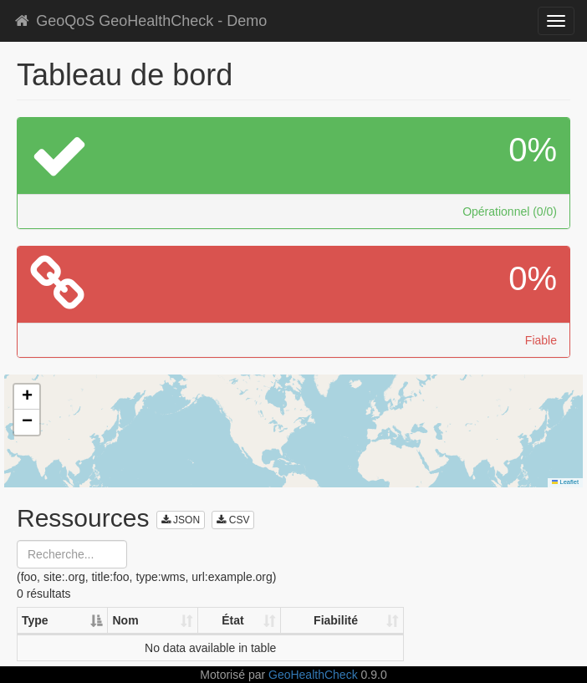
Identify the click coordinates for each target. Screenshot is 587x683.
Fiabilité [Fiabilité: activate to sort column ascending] (336, 620)
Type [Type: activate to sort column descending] (35, 620)
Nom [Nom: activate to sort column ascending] (125, 620)
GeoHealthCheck (313, 674)
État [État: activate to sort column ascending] (232, 620)
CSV (233, 520)
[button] (26, 397)
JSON (180, 520)
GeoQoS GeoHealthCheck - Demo (140, 21)
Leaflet (565, 482)
